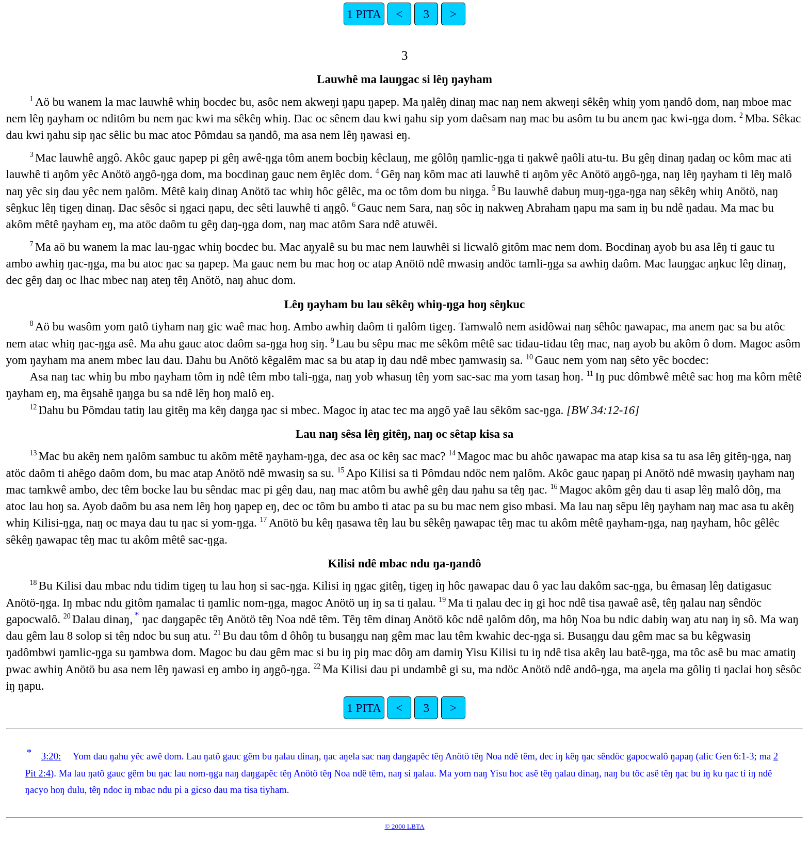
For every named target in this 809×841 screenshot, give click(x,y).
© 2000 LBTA (404, 826)
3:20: (51, 756)
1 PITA (364, 14)
